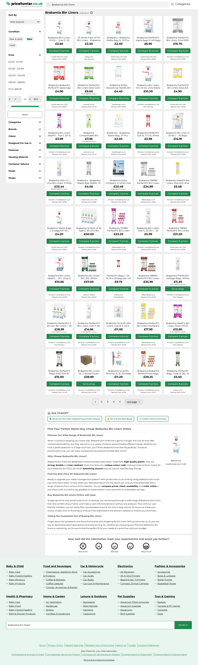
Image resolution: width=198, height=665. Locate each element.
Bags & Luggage (166, 575)
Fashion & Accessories (170, 566)
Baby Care (14, 572)
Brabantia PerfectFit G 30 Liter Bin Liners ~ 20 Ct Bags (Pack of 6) (59, 324)
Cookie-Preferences (148, 645)
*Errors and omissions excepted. (99, 660)
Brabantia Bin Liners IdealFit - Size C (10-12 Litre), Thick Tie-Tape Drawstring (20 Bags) (59, 134)
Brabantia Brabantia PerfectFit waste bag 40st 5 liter (59, 86)
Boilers (50, 609)
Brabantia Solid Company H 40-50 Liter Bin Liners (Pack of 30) (118, 181)
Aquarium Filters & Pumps (134, 602)
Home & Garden (54, 596)
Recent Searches (74, 645)
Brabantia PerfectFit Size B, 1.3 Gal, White (148, 134)
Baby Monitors (17, 579)
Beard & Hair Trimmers (132, 579)
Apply (25, 114)
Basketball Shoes (166, 583)
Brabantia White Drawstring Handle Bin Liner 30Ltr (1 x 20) (118, 86)
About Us (121, 645)
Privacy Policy (55, 645)
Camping (88, 609)
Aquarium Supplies (130, 606)
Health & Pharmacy (19, 596)
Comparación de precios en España (101, 654)
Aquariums (126, 609)
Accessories (163, 572)
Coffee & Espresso (55, 579)
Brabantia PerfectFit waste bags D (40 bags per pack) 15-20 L (148, 39)
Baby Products (17, 583)
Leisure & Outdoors (93, 596)
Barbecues (52, 606)
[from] (15, 99)
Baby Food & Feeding (20, 575)
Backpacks (89, 602)
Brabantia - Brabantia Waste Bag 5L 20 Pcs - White (118, 39)
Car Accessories (91, 572)
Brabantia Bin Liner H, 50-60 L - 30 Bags (178, 134)
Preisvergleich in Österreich (137, 654)
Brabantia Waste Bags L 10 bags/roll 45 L (59, 229)
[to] (36, 99)
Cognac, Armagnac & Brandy (61, 587)
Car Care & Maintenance (96, 583)
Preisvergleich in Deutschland (170, 654)
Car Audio (88, 575)
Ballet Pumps (164, 579)
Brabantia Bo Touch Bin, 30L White (88, 277)
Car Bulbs (88, 579)
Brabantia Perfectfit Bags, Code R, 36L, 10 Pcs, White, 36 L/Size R (178, 372)
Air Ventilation (54, 602)
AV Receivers (127, 572)
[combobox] (110, 5)
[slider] (9, 106)
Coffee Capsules (54, 583)
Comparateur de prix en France (63, 654)
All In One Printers (130, 575)
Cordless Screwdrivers (58, 613)
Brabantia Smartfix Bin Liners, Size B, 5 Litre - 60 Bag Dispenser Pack (118, 324)
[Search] (48, 5)
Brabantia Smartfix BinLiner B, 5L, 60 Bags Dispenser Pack (118, 372)
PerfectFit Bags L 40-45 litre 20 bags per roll (118, 277)
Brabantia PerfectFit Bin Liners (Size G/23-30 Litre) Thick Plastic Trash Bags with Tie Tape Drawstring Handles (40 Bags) (88, 86)
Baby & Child (15, 566)
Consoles (162, 609)
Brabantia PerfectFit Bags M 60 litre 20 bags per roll (59, 372)
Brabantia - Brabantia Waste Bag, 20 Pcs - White (118, 134)
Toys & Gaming (165, 596)
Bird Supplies (127, 613)
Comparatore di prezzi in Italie (28, 654)
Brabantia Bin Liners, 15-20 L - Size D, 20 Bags (59, 39)
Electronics (125, 566)
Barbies (161, 602)
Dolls (160, 613)
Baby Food (15, 606)
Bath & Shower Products (22, 613)
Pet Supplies (126, 596)
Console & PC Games (168, 606)
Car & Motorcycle (91, 566)
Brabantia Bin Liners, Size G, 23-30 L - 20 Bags (148, 229)
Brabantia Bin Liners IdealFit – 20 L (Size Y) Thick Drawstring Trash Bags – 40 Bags (59, 277)
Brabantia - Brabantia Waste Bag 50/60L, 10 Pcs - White (88, 181)
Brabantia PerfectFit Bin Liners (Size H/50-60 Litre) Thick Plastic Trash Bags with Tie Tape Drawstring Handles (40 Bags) (177, 39)
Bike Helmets (90, 606)
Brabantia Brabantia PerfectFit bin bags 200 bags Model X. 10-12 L (148, 372)
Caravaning (89, 613)
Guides (132, 645)
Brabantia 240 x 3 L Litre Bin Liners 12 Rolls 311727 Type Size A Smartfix (59, 181)
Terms (42, 645)
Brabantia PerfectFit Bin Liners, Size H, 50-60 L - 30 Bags (88, 324)
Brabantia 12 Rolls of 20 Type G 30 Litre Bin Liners (88, 229)
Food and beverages (57, 566)
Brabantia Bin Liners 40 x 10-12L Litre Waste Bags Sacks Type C (148, 86)
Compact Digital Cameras (134, 583)
